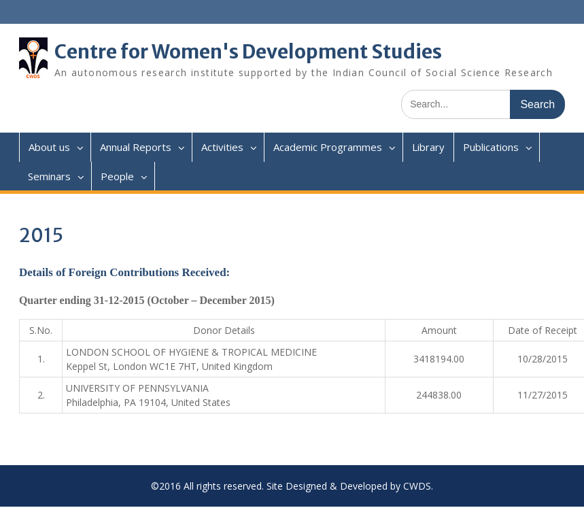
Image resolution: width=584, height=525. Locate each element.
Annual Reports (135, 147)
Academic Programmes (327, 147)
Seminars (49, 176)
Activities (222, 147)
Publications (491, 147)
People (117, 176)
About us (49, 147)
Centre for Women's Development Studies (248, 51)
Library (428, 147)
